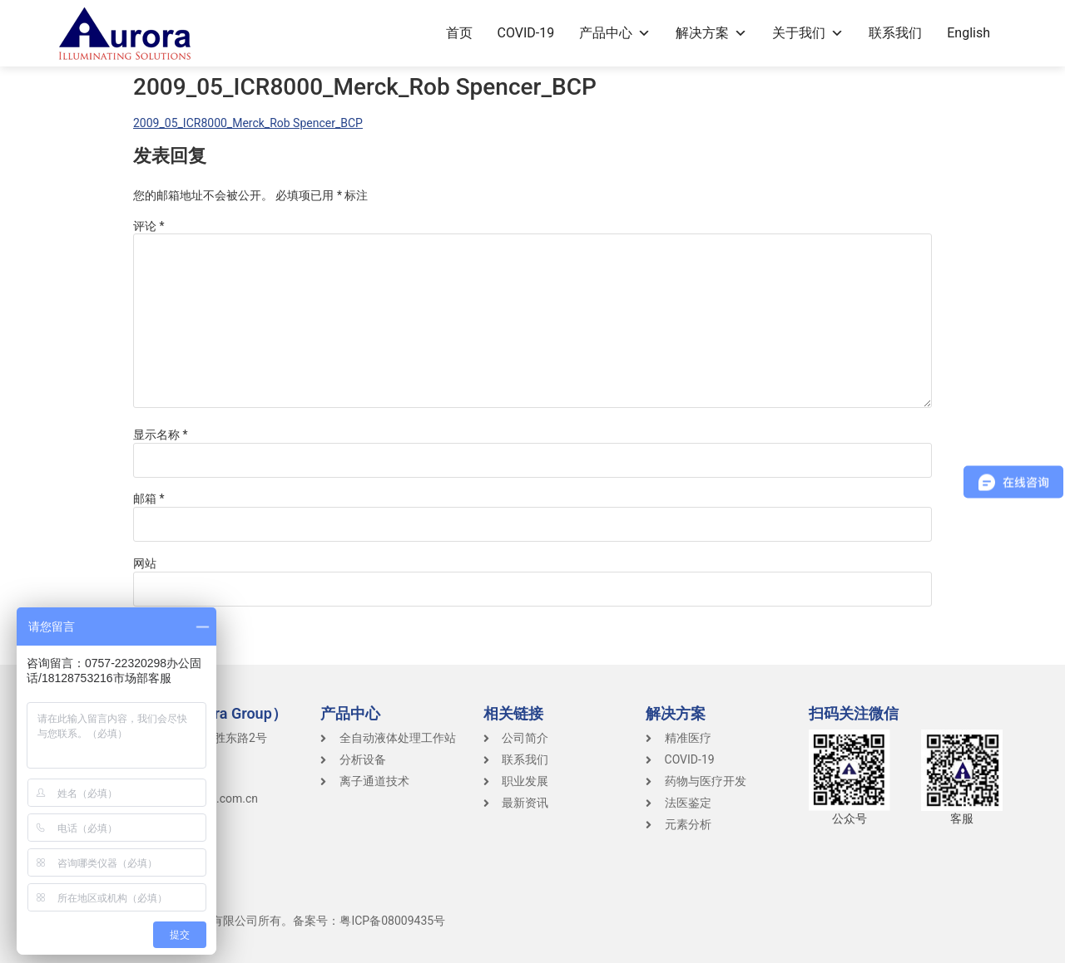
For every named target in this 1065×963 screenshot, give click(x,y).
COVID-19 (526, 33)
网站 (144, 563)
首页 (459, 33)
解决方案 (711, 33)
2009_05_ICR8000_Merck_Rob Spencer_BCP (248, 123)
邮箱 (149, 498)
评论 (149, 226)
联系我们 (895, 33)
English (968, 33)
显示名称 (160, 434)
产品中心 (615, 33)
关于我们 (808, 33)
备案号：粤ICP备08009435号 (369, 920)
